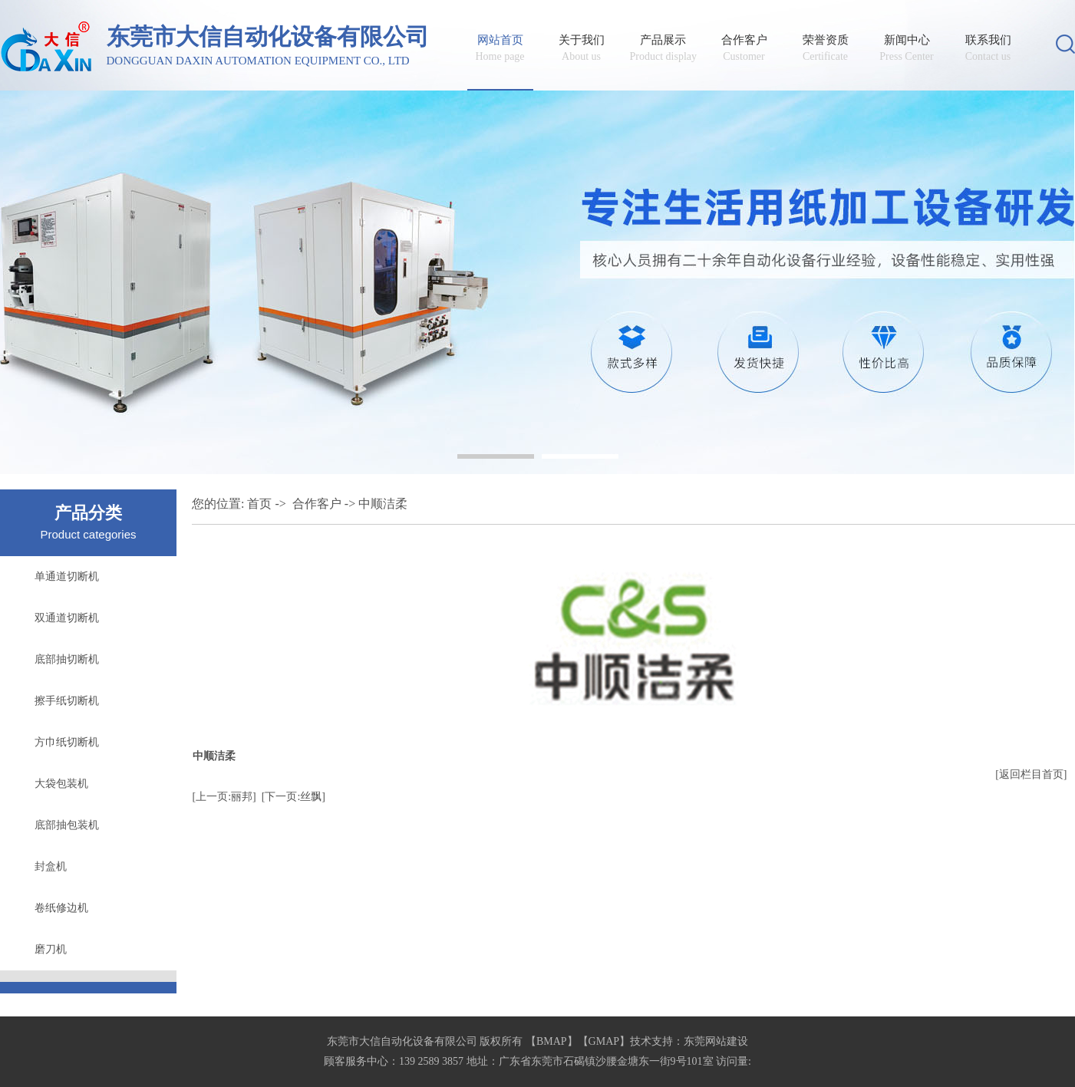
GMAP (604, 1041)
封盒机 (51, 866)
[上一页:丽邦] (224, 796)
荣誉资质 (826, 48)
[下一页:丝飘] (293, 796)
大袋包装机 (61, 783)
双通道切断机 (67, 618)
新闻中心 (907, 48)
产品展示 (663, 48)
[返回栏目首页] (1031, 774)
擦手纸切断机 (67, 701)
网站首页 (500, 48)
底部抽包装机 (67, 825)
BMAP (551, 1041)
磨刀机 (51, 949)
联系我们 (988, 48)
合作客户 (744, 48)
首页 (259, 503)
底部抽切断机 (67, 659)
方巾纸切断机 (67, 742)
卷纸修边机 (61, 908)
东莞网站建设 (716, 1041)
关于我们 (582, 48)
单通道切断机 (67, 576)
